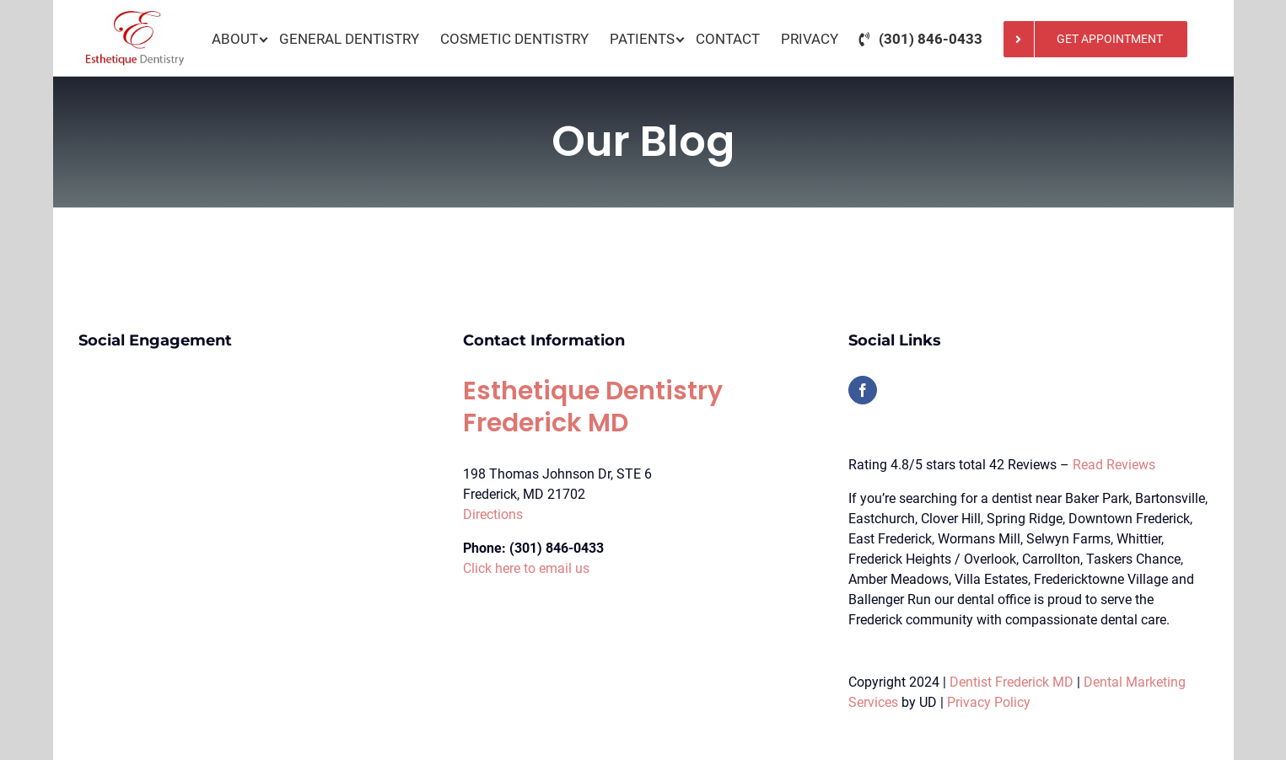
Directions (493, 514)
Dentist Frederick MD (1011, 682)
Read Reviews (1114, 465)
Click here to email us (526, 568)
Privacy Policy (988, 702)
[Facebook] (862, 390)
